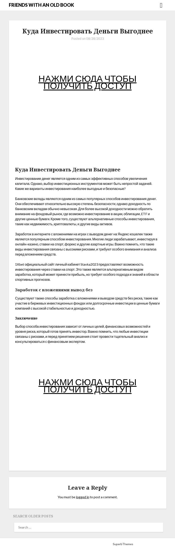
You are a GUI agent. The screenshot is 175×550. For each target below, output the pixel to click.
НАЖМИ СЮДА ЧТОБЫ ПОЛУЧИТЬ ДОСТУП (87, 82)
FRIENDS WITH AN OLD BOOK (41, 5)
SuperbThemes (123, 544)
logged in (82, 497)
